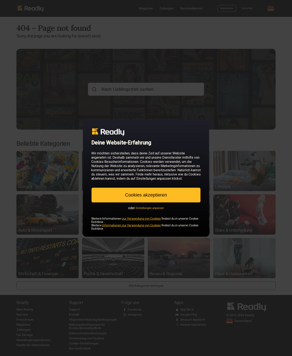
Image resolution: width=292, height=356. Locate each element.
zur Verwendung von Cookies (141, 218)
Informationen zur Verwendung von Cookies (131, 225)
